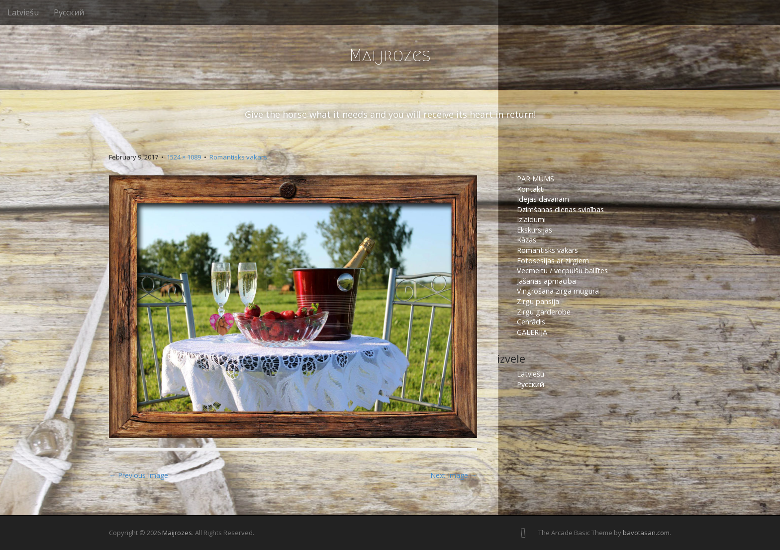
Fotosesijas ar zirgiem (553, 260)
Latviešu (23, 12)
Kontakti (532, 189)
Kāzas (526, 239)
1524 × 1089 (184, 157)
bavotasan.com (646, 532)
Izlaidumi (531, 219)
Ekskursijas (534, 230)
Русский (69, 12)
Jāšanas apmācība (546, 281)
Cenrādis (531, 321)
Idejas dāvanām (543, 199)
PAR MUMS (535, 178)
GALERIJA (532, 332)
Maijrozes (390, 55)
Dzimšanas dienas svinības (560, 209)
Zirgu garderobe (544, 311)
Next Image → (453, 475)
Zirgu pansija (538, 301)
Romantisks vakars (238, 157)
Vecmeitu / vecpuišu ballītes (562, 270)
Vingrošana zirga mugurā (558, 291)
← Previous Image (138, 475)
